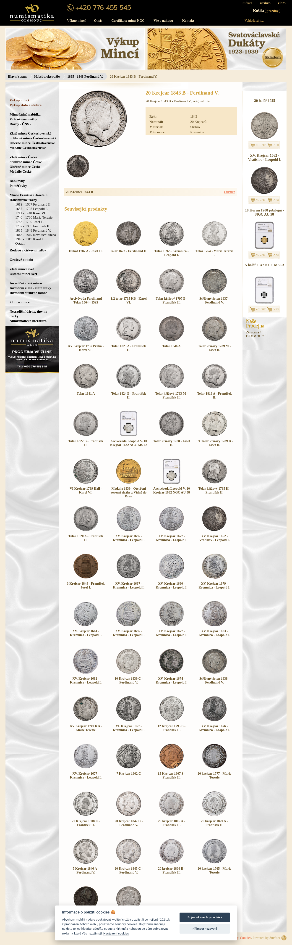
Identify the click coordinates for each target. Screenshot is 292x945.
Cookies (245, 938)
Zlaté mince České (23, 157)
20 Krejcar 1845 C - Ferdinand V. (129, 870)
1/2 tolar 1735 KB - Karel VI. (129, 300)
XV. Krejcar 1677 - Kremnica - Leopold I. (172, 538)
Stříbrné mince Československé (33, 138)
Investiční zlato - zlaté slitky (30, 288)
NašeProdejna (255, 323)
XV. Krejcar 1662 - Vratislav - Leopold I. (214, 538)
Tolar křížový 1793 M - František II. (171, 395)
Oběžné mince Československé (32, 143)
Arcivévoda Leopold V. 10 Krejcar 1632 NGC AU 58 (171, 490)
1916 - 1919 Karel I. (29, 239)
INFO (276, 145)
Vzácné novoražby (23, 119)
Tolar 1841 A (86, 393)
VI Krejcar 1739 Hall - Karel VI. (86, 490)
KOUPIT (261, 145)
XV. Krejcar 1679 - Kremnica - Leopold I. (214, 585)
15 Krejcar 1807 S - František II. (171, 775)
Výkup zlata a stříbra (26, 105)
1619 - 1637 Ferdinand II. (33, 204)
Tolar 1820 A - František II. (85, 538)
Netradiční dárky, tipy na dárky (28, 313)
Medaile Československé (28, 148)
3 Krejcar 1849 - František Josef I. (86, 585)
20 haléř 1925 (264, 101)
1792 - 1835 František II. (32, 226)
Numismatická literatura (28, 321)
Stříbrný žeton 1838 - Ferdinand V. (214, 680)
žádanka (229, 192)
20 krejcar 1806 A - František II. (171, 823)
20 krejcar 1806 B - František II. (171, 870)
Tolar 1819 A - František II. (214, 395)
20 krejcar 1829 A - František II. (214, 823)
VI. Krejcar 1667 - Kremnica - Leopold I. (129, 728)
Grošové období (21, 259)
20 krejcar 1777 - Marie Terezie (214, 775)
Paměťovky (18, 185)
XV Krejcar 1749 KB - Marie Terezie (86, 728)
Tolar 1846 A (171, 346)
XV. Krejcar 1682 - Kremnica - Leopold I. (86, 680)
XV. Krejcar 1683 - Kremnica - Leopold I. (214, 633)
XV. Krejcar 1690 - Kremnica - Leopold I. (172, 585)
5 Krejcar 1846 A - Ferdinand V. (86, 870)
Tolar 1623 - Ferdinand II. (128, 251)
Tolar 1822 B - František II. (85, 443)
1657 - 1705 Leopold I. (31, 209)
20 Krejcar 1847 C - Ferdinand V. (129, 823)
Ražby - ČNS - (20, 124)
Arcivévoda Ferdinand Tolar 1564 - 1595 (86, 300)
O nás (98, 20)
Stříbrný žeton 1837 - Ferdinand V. (214, 300)
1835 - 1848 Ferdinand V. (85, 76)
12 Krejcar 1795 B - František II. (171, 728)
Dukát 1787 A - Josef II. (85, 251)
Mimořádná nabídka (25, 114)
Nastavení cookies (116, 933)
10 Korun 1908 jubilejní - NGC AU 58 (264, 212)
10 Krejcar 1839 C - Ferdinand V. (129, 680)
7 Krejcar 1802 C (128, 773)
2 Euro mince (19, 302)
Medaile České (20, 171)
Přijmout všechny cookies (205, 917)
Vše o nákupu (163, 20)
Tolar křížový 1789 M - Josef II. (214, 348)
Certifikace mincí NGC (127, 20)
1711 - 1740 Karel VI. (30, 213)
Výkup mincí (76, 20)
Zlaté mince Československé (30, 133)
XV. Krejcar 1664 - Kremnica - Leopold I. (86, 633)
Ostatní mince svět (23, 274)
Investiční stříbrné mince (28, 293)
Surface (274, 938)
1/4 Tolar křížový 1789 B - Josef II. (214, 443)
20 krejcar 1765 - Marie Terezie (214, 870)
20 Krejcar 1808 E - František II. (86, 823)
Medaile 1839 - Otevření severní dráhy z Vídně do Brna (128, 492)
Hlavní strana (17, 76)
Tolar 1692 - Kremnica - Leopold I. (171, 253)
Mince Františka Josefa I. (29, 195)
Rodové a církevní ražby (28, 250)
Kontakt (188, 20)
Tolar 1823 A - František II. (128, 348)
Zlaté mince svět (22, 269)
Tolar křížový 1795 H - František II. (214, 490)
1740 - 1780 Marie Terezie (33, 217)
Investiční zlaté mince (26, 283)
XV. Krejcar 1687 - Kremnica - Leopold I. (129, 585)
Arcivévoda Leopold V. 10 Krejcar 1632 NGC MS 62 (128, 443)
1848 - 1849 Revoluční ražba (35, 235)
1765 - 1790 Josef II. (29, 222)
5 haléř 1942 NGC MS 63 (264, 265)
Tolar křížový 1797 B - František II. (171, 300)
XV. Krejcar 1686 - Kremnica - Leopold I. (129, 538)
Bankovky (17, 181)
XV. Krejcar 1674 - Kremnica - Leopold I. (172, 680)
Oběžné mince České (25, 167)
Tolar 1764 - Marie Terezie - (214, 253)
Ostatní (20, 243)
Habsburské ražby (47, 76)
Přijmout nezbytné (205, 928)
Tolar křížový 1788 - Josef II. (171, 443)
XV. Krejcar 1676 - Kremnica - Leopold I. (214, 728)
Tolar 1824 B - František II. (128, 395)
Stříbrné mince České (26, 162)
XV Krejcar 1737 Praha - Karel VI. (86, 348)
